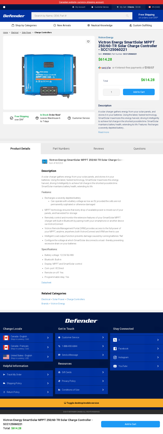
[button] (88, 42)
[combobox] (81, 16)
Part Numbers (61, 148)
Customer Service (100, 7)
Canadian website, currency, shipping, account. (81, 2)
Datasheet (46, 282)
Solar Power (58, 299)
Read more (103, 132)
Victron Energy (105, 37)
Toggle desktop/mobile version (81, 403)
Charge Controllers (43, 32)
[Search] (129, 16)
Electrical (46, 299)
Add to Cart (138, 92)
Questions (140, 148)
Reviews (99, 148)
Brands (45, 303)
